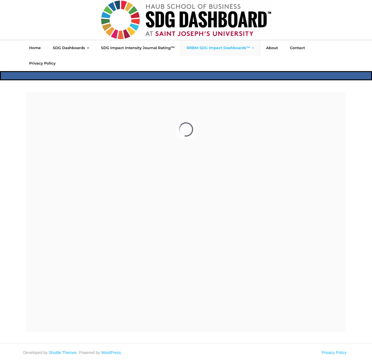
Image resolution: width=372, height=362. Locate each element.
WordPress (111, 352)
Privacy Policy (334, 352)
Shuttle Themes (63, 352)
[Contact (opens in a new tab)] (297, 47)
